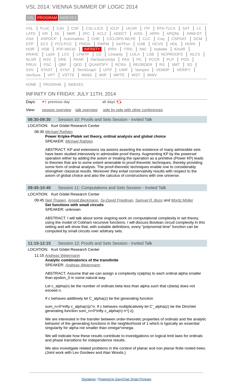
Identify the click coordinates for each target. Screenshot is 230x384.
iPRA (112, 49)
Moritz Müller (182, 200)
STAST (47, 70)
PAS (125, 59)
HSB (45, 49)
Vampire (142, 70)
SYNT (65, 70)
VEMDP (163, 70)
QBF (62, 64)
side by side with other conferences (133, 110)
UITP (107, 70)
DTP (30, 44)
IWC (143, 49)
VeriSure (33, 75)
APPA (155, 33)
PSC (47, 64)
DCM (197, 39)
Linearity (115, 54)
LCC (66, 54)
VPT (51, 75)
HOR (30, 49)
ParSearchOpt (103, 59)
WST (136, 75)
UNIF (123, 70)
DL (57, 33)
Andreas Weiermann (62, 255)
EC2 (44, 44)
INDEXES (68, 18)
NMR (71, 33)
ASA (30, 39)
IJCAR (131, 28)
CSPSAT (178, 39)
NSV (47, 59)
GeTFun (123, 44)
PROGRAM (47, 18)
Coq (161, 39)
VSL (30, 18)
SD (189, 64)
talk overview (86, 110)
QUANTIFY (98, 64)
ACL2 (101, 33)
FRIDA (85, 44)
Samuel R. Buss (149, 200)
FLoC (45, 28)
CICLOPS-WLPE (121, 39)
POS (185, 59)
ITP (147, 28)
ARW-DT (194, 33)
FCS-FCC (63, 44)
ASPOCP (49, 39)
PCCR (154, 59)
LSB (150, 54)
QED (77, 64)
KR (45, 33)
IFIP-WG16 (66, 49)
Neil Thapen (55, 200)
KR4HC (32, 54)
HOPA (190, 44)
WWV (152, 75)
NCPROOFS (172, 54)
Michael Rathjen (59, 132)
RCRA (120, 64)
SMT (176, 64)
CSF (75, 28)
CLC (146, 39)
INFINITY (92, 49)
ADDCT (120, 33)
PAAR (78, 59)
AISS (138, 33)
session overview (56, 110)
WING (87, 75)
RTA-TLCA (166, 28)
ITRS (128, 49)
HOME (31, 85)
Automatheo (74, 39)
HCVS (157, 44)
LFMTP (83, 54)
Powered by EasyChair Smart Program (124, 379)
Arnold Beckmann (83, 200)
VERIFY (184, 70)
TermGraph (86, 70)
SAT (185, 28)
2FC (86, 33)
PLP (170, 59)
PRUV (31, 64)
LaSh (50, 54)
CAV (60, 28)
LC (199, 28)
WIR (102, 75)
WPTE (119, 75)
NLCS (195, 54)
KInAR (179, 49)
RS (162, 64)
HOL (174, 44)
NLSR (31, 59)
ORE (62, 59)
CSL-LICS (94, 28)
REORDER (142, 64)
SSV (30, 70)
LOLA (135, 54)
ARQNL (173, 33)
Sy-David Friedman (116, 200)
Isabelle (160, 49)
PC (139, 59)
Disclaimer (89, 379)
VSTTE (68, 75)
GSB (141, 44)
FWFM (103, 44)
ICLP (114, 28)
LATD (30, 33)
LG (98, 54)
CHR (95, 39)
